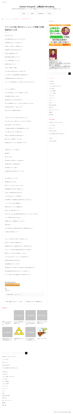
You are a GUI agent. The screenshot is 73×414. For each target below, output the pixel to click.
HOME (24, 13)
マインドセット (52, 95)
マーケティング (18, 294)
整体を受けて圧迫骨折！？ (6, 365)
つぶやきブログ (52, 83)
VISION (32, 13)
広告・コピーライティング (54, 109)
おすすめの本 (51, 81)
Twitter (3, 2)
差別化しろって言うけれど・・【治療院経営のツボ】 (6, 323)
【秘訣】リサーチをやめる (42, 338)
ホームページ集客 (52, 93)
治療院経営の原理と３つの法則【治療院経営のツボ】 (7, 339)
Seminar (49, 13)
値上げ (50, 102)
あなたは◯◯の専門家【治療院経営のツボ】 (18, 322)
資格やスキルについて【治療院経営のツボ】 (42, 322)
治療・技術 (51, 114)
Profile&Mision (40, 13)
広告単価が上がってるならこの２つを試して (56, 122)
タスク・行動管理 (52, 90)
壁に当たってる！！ (52, 128)
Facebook (4, 2)
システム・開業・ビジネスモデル (55, 86)
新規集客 (50, 112)
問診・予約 (51, 107)
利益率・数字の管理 (52, 105)
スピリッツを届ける (52, 125)
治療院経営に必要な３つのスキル (18, 339)
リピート (50, 100)
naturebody (11, 294)
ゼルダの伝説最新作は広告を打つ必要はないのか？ (57, 133)
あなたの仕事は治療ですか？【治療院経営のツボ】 (30, 339)
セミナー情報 (51, 88)
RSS (6, 2)
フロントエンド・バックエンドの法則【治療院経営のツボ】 (30, 323)
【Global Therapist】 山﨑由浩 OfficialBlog (36, 7)
